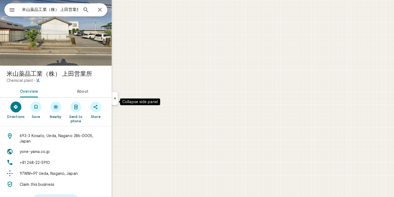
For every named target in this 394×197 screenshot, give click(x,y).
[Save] (56, 109)
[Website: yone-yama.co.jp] (75, 151)
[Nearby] (76, 109)
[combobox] (64, 9)
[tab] (47, 90)
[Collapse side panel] (134, 98)
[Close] (119, 10)
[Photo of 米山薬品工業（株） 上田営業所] (75, 33)
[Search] (105, 10)
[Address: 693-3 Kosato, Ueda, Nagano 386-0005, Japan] (75, 138)
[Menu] (10, 9)
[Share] (115, 109)
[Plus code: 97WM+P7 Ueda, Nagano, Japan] (75, 173)
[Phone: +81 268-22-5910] (75, 162)
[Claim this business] (75, 184)
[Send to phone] (95, 111)
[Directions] (36, 109)
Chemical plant (39, 80)
